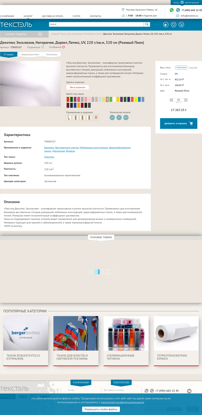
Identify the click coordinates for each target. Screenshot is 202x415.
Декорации (58, 150)
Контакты (95, 16)
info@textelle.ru (189, 15)
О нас (71, 390)
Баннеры (49, 147)
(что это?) (193, 67)
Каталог (28, 16)
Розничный (181, 67)
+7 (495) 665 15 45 (192, 10)
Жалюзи (70, 150)
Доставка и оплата (52, 16)
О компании (7, 16)
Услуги (76, 16)
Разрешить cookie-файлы (101, 409)
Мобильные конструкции (94, 147)
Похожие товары (101, 237)
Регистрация (192, 2)
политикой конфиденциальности (122, 402)
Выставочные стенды (67, 147)
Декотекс (49, 156)
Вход (176, 2)
